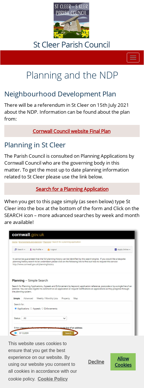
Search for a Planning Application (72, 188)
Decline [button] (96, 362)
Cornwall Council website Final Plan (71, 131)
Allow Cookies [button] (123, 361)
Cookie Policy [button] (53, 378)
